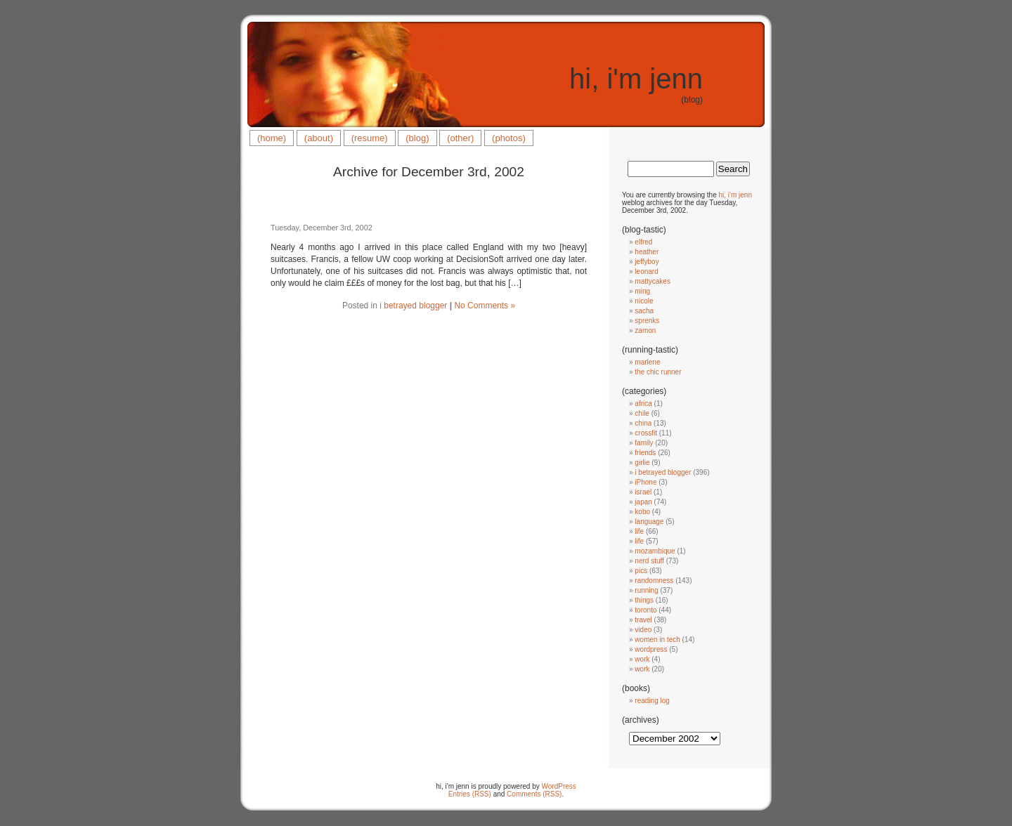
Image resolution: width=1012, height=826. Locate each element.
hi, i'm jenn (636, 78)
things (644, 600)
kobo (642, 512)
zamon (645, 330)
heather (647, 252)
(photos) (509, 138)
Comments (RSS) (534, 794)
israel (643, 492)
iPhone (645, 482)
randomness (654, 580)
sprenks (647, 320)
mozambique (655, 551)
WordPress (559, 786)
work (642, 659)
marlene (647, 362)
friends (645, 453)
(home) (271, 138)
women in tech (657, 639)
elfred (643, 242)
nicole (644, 301)
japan (643, 502)
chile (642, 413)
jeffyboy (647, 262)
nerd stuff (649, 561)
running (646, 590)
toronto (645, 610)
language (649, 521)
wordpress (651, 649)
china (643, 423)
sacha (644, 311)
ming (642, 291)
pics (641, 571)
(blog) (417, 138)
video (643, 630)
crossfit (646, 433)
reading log (652, 700)
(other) (460, 138)
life (639, 531)
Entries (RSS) (469, 794)
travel (643, 620)
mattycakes (652, 281)
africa (643, 403)
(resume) (369, 138)
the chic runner (658, 372)
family (644, 443)
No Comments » (484, 305)
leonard (646, 271)
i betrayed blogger (413, 305)
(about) (318, 138)
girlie (642, 462)
